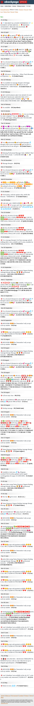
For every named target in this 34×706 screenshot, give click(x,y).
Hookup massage (12, 408)
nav (2, 2)
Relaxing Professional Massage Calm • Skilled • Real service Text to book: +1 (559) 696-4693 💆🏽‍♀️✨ (16, 154)
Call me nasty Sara (10, 395)
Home (1, 6)
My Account (14, 695)
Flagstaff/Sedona (4, 9)
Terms (31, 695)
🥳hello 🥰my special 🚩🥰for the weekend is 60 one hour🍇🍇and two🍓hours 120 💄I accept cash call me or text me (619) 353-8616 (17, 39)
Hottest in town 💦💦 (14, 686)
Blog (2, 697)
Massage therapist (10, 163)
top (1, 17)
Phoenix (21, 9)
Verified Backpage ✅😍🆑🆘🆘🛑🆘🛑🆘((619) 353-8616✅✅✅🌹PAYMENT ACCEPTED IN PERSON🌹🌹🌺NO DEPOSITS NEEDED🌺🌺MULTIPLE (16, 532)
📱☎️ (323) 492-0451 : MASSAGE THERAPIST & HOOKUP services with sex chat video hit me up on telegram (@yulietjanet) (16, 660)
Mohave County (21, 6)
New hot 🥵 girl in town (13, 497)
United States (8, 6)
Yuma (16, 12)
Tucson (12, 12)
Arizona (14, 6)
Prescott (26, 9)
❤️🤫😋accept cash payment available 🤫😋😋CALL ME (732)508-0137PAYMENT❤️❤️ (16, 334)
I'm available (10, 107)
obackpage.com (4, 703)
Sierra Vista (7, 12)
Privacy (26, 695)
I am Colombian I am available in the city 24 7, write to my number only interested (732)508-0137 (16, 677)
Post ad (23, 2)
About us (7, 695)
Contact (21, 695)
